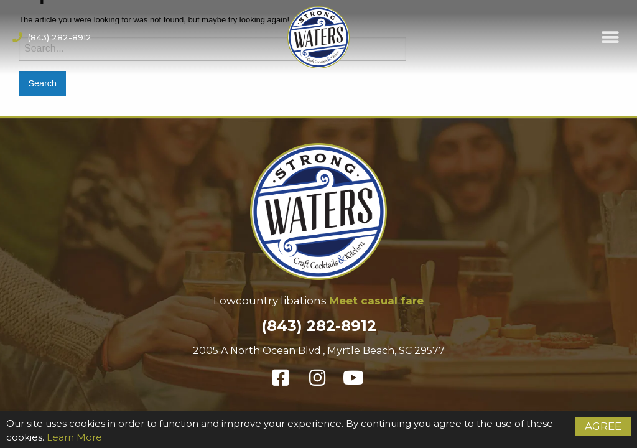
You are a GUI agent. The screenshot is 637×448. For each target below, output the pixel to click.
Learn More (74, 437)
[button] (611, 38)
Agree (603, 426)
